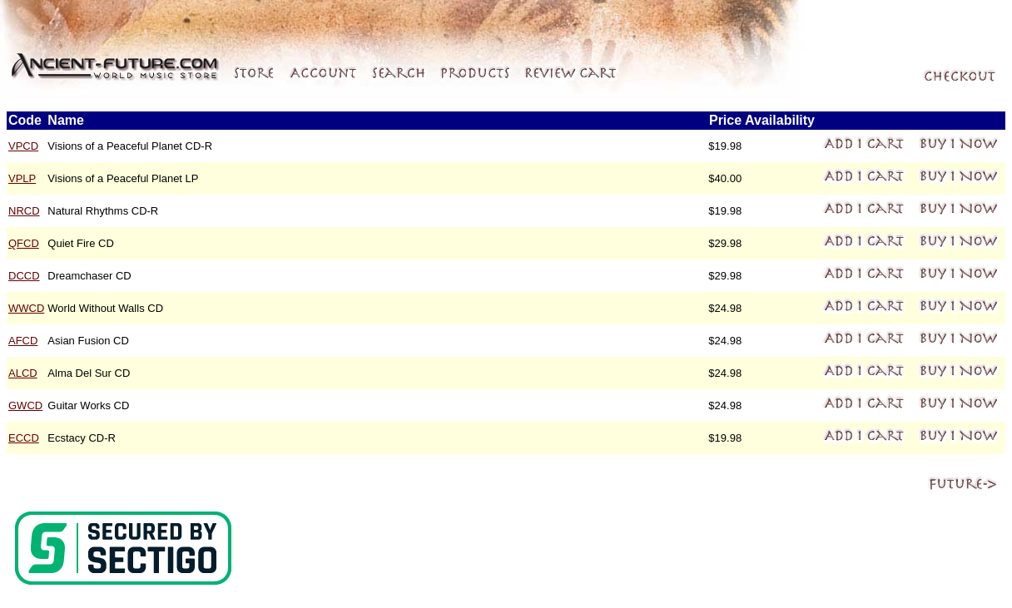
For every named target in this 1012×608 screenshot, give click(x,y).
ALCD (22, 373)
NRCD (24, 211)
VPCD (23, 146)
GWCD (25, 405)
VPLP (22, 178)
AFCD (22, 340)
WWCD (26, 308)
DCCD (24, 275)
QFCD (23, 243)
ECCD (23, 438)
